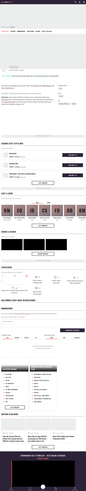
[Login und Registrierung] (80, 2)
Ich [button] (36, 337)
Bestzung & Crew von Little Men (11, 198)
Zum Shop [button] (73, 155)
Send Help (36, 392)
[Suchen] (75, 2)
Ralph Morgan (46, 86)
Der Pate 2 (8, 392)
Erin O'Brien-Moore (7, 88)
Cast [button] (37, 203)
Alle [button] (7, 337)
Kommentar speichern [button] (72, 330)
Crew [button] (48, 203)
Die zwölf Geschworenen (12, 389)
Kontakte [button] (17, 337)
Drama (61, 96)
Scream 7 (36, 386)
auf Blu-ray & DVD (7, 148)
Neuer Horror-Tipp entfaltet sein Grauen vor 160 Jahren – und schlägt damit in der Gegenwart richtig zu (37, 438)
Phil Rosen (35, 86)
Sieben (7, 386)
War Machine (37, 377)
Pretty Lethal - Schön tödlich (41, 395)
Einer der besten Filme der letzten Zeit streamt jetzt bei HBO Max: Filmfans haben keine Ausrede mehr (13, 438)
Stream (12, 31)
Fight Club (8, 377)
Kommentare (21, 31)
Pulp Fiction (9, 374)
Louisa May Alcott (10, 102)
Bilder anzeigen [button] (43, 254)
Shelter (36, 383)
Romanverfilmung (64, 104)
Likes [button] (64, 337)
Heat (7, 402)
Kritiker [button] (27, 337)
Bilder (38, 31)
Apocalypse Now (10, 395)
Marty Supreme (37, 402)
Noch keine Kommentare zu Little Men (13, 317)
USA (60, 88)
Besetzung (30, 31)
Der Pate (8, 380)
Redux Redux (43, 458)
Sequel (74, 104)
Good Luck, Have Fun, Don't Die (41, 380)
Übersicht (5, 31)
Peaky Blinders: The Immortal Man (42, 399)
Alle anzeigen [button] (43, 183)
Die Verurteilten (10, 383)
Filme (7, 27)
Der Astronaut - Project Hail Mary (42, 374)
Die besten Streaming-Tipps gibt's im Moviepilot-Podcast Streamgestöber (35, 76)
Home (2, 27)
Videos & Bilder (8, 231)
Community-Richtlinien (21, 314)
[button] (11, 489)
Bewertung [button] (77, 337)
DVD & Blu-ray (47, 31)
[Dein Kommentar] (43, 323)
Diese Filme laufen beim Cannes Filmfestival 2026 (63, 437)
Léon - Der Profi (9, 399)
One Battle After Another (40, 389)
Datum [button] (51, 337)
